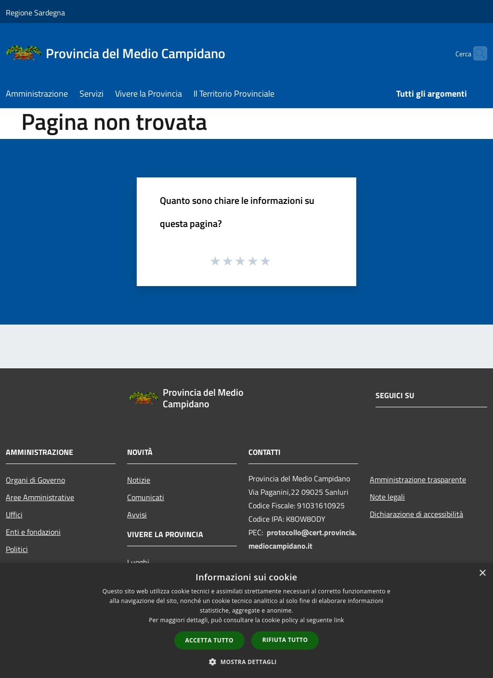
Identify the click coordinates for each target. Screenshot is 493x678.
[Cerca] (475, 53)
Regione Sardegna (35, 12)
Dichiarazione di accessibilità (416, 514)
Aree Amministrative (40, 497)
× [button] (482, 573)
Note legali (387, 496)
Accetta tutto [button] (209, 640)
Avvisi (137, 514)
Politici (17, 549)
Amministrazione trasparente (418, 479)
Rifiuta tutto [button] (285, 640)
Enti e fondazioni (33, 532)
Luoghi (138, 562)
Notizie (138, 480)
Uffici (14, 514)
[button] (246, 661)
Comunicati (145, 497)
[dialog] (246, 620)
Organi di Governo (35, 480)
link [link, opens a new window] (339, 620)
